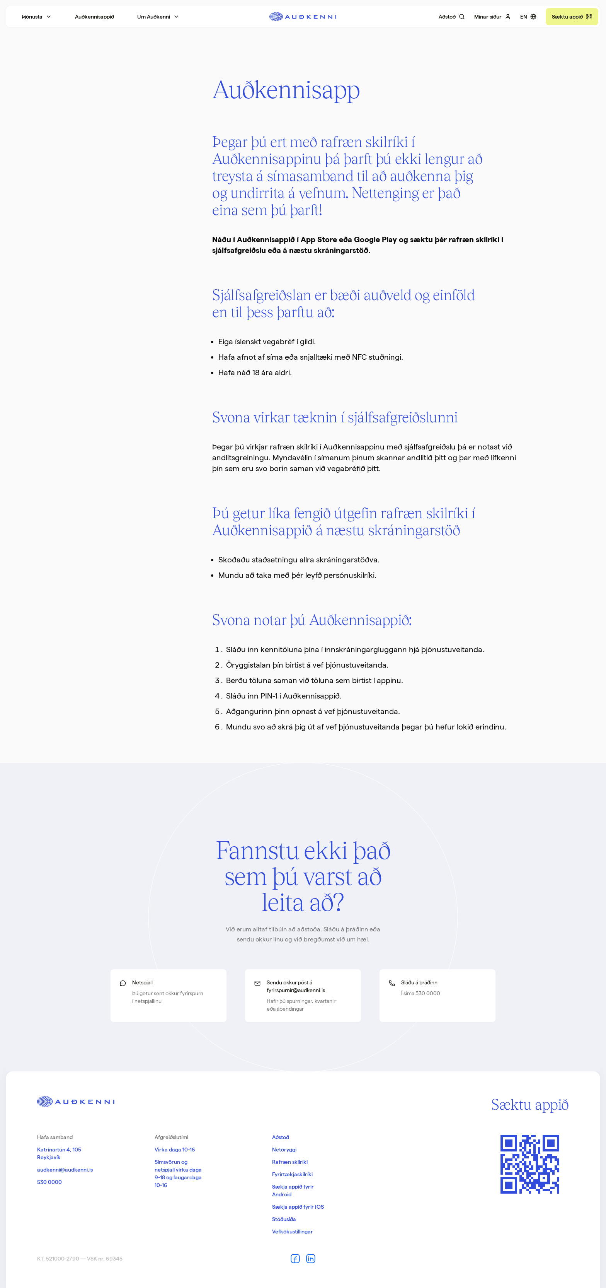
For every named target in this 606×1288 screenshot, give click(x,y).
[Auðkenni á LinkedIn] (310, 1258)
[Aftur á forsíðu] (302, 16)
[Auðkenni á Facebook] (295, 1258)
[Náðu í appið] (572, 16)
